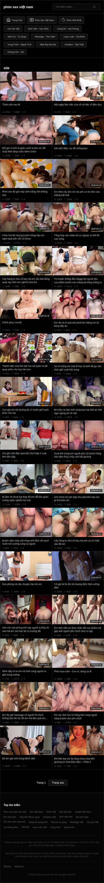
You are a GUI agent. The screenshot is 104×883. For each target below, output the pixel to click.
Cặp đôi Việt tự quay (30, 817)
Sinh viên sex (65, 816)
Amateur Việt (49, 817)
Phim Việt (51, 812)
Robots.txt (18, 866)
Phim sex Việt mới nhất (15, 812)
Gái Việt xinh (65, 812)
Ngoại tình (69, 827)
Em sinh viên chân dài (14, 821)
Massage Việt (76, 822)
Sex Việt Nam (36, 812)
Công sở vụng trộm (38, 822)
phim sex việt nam (18, 7)
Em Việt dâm (10, 817)
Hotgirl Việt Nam (83, 812)
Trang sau (58, 782)
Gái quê (25, 827)
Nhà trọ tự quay (59, 822)
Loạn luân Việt (40, 827)
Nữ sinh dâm (82, 817)
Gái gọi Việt (92, 822)
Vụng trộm (55, 827)
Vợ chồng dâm (11, 827)
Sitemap (7, 866)
